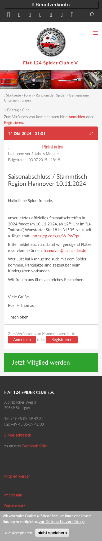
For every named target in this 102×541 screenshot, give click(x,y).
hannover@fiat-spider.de (65, 250)
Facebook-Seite (34, 446)
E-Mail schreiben (17, 435)
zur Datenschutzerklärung (62, 521)
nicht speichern (52, 532)
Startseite (13, 95)
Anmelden (77, 117)
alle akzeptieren (18, 532)
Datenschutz (14, 506)
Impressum (13, 495)
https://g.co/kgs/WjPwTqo (56, 235)
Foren (28, 95)
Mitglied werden (17, 476)
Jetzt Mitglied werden (41, 362)
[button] (8, 15)
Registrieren (13, 122)
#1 (91, 133)
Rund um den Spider (51, 95)
